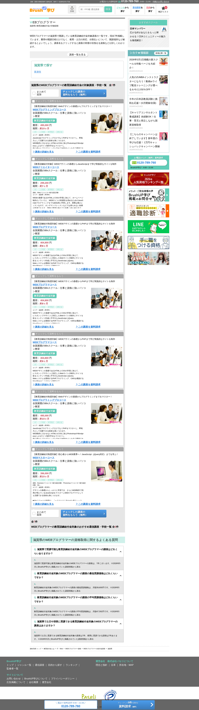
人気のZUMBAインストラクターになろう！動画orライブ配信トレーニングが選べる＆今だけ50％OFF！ (148, 85)
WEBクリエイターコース (46, 167)
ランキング (71, 665)
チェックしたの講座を (128, 705)
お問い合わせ (14, 678)
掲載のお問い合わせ (161, 2)
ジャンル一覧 (24, 665)
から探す (122, 9)
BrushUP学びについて (35, 678)
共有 (72, 9)
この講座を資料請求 (89, 151)
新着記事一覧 (161, 53)
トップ (10, 665)
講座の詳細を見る (44, 152)
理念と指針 (101, 665)
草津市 (37, 72)
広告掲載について (16, 682)
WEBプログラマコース (45, 227)
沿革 (113, 665)
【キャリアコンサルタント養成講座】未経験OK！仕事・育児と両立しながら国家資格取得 (148, 120)
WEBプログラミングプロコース (49, 109)
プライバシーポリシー (63, 678)
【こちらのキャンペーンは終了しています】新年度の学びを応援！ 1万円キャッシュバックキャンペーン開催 (148, 142)
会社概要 (33, 682)
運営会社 (46, 682)
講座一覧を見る (77, 54)
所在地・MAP (126, 665)
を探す (137, 9)
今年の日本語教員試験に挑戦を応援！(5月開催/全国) (148, 103)
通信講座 (39, 665)
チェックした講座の (83, 93)
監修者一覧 (12, 668)
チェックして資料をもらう (48, 101)
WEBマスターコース (44, 457)
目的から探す (55, 665)
